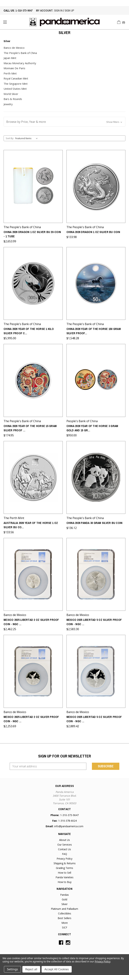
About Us (64, 840)
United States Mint (15, 88)
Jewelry (8, 104)
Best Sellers (64, 918)
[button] (64, 122)
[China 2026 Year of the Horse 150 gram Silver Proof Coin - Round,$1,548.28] (96, 283)
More (64, 922)
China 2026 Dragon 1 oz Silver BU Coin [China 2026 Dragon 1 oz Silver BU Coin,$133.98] (93, 232)
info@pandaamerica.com (68, 826)
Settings (12, 969)
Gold (64, 899)
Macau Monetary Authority (20, 63)
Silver (64, 904)
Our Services (64, 844)
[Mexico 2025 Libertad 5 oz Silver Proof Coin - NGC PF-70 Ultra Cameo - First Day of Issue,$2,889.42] (96, 671)
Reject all (31, 969)
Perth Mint (10, 73)
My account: (44, 10)
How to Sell (64, 872)
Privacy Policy (64, 858)
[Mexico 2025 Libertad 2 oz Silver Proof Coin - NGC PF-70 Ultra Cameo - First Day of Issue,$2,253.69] (33, 671)
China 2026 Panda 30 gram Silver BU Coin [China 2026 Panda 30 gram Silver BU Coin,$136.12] (94, 523)
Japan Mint (10, 58)
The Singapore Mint (16, 83)
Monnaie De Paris (14, 68)
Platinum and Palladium (64, 908)
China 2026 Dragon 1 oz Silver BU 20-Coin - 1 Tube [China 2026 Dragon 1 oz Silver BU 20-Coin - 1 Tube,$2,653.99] (32, 234)
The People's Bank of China (20, 53)
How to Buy (64, 882)
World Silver (11, 94)
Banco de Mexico (14, 47)
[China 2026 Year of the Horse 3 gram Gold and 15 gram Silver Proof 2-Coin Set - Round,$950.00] (96, 380)
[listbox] (27, 138)
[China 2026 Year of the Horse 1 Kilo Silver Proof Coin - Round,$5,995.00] (33, 283)
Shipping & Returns (65, 863)
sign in (58, 10)
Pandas (64, 894)
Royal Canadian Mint (16, 78)
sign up (69, 10)
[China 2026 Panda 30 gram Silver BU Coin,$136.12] (96, 477)
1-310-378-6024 (67, 820)
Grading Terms (64, 868)
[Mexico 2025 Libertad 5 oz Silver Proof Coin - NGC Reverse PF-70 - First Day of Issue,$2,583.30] (96, 574)
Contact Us (64, 849)
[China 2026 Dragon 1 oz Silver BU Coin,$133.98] (96, 186)
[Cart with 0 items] (121, 21)
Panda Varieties (64, 877)
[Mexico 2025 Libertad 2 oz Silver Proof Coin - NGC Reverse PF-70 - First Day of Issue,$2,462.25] (33, 574)
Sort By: (10, 138)
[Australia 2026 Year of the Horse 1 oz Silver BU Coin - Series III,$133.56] (33, 477)
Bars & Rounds (13, 99)
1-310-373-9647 (23, 10)
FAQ (64, 854)
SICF (64, 927)
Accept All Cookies (56, 969)
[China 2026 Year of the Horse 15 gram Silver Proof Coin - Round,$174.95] (33, 380)
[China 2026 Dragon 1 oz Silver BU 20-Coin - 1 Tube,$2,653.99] (33, 186)
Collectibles (64, 913)
